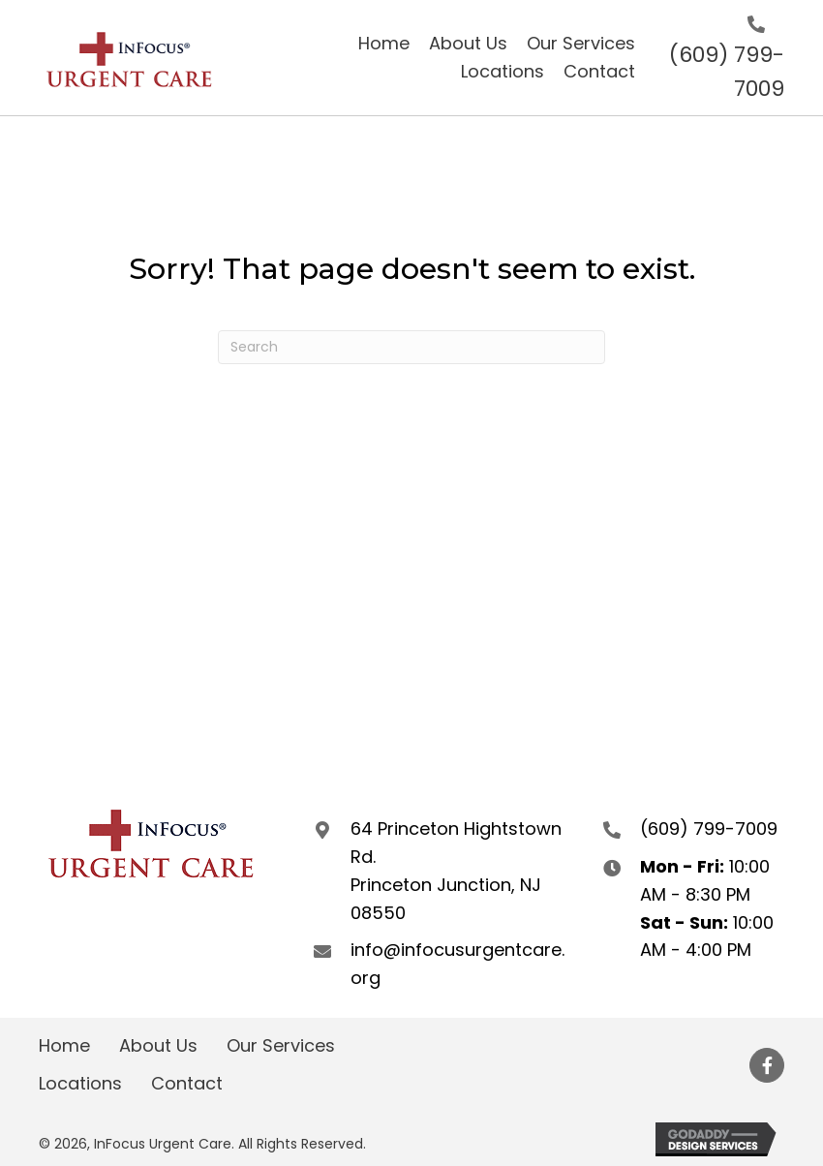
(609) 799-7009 (708, 828)
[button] (766, 1065)
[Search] (411, 347)
